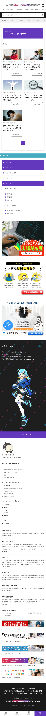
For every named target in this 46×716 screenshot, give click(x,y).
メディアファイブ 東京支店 (10, 482)
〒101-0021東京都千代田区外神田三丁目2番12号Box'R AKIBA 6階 (13, 488)
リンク (12, 693)
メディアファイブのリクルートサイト (11, 629)
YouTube (6, 515)
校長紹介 (19, 9)
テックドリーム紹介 (10, 173)
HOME (6, 20)
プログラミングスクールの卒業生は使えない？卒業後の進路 (12, 97)
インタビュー (8, 162)
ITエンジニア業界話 (33, 20)
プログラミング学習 (10, 189)
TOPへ (40, 713)
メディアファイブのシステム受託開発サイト (12, 641)
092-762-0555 (10, 475)
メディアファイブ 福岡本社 (10, 463)
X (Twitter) (6, 504)
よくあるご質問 (36, 691)
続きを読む (16, 73)
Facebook (6, 512)
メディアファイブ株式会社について (34, 9)
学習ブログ (21, 20)
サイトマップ (38, 693)
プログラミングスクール (14, 210)
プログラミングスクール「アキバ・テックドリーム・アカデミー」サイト (19, 665)
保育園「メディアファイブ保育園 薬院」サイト (13, 677)
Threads (6, 507)
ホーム (6, 713)
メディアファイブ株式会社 (26, 705)
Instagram (6, 510)
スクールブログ (9, 167)
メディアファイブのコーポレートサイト (11, 457)
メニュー (17, 713)
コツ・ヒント (10, 200)
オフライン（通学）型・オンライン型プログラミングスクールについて (33, 67)
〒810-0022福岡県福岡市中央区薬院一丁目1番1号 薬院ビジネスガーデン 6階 (13, 469)
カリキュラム (11, 9)
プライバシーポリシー (24, 693)
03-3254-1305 (10, 493)
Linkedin (6, 520)
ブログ (13, 20)
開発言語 (9, 197)
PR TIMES (6, 523)
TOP (3, 9)
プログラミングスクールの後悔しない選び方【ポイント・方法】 (33, 97)
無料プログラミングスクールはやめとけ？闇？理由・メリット (12, 128)
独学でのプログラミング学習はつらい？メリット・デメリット (12, 67)
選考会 (28, 713)
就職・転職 (10, 213)
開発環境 (9, 194)
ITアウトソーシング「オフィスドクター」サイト (13, 653)
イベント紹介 (8, 178)
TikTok (5, 518)
